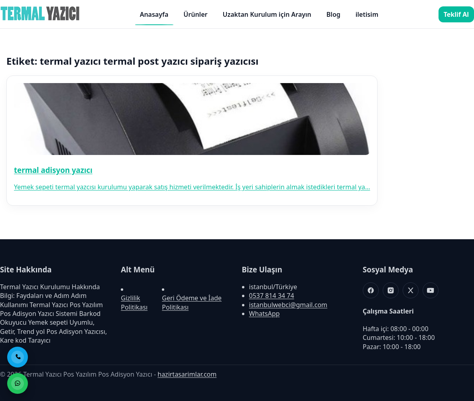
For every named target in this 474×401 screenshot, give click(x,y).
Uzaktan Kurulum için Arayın (266, 14)
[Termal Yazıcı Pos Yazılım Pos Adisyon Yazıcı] (40, 20)
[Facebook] (371, 290)
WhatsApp (264, 313)
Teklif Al (456, 14)
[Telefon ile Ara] (17, 357)
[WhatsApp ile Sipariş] (17, 383)
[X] (411, 290)
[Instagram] (391, 290)
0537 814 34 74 (271, 295)
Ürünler (195, 14)
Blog (333, 14)
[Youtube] (431, 290)
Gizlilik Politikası (134, 302)
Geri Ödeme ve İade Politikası (192, 302)
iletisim (367, 14)
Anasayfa (154, 14)
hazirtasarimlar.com (186, 374)
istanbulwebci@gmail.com (288, 304)
